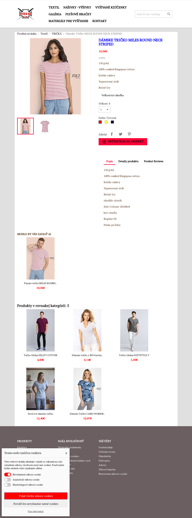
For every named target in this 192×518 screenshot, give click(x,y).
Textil (54, 7)
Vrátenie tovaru (107, 451)
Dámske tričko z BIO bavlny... (87, 355)
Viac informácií (36, 511)
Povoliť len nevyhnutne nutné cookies (35, 503)
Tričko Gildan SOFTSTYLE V (134, 355)
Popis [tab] (109, 161)
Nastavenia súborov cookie (113, 473)
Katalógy (22, 447)
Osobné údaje (106, 447)
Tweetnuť (120, 134)
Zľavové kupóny (107, 469)
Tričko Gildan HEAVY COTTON (40, 355)
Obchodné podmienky (69, 447)
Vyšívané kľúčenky (111, 7)
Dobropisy (104, 460)
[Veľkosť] (105, 109)
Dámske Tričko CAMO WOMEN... (87, 413)
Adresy (102, 465)
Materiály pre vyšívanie (68, 21)
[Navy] (113, 123)
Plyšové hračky (78, 14)
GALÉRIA (55, 14)
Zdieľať (111, 134)
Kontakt (99, 21)
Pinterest (129, 134)
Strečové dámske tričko (40, 413)
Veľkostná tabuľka (113, 95)
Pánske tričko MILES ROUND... (40, 283)
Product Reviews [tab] (153, 161)
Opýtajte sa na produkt (123, 142)
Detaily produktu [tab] (128, 161)
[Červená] (101, 123)
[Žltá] (107, 123)
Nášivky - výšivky (77, 7)
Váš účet (105, 441)
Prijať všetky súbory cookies (36, 496)
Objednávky (105, 456)
